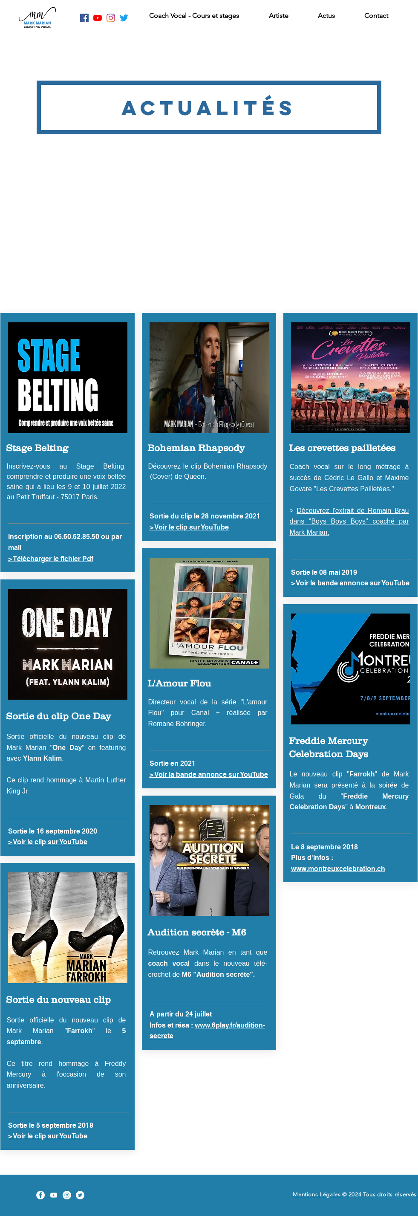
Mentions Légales (316, 1194)
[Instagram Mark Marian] (111, 18)
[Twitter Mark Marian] (124, 18)
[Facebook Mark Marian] (84, 18)
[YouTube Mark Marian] (53, 1195)
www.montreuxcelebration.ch (338, 869)
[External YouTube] (209, 232)
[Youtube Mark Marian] (97, 18)
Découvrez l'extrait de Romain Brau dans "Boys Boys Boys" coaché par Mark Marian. (349, 521)
